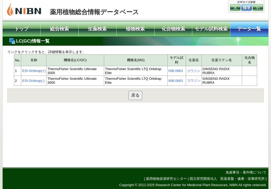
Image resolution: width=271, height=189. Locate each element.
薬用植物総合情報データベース (94, 11)
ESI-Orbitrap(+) (34, 71)
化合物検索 (173, 29)
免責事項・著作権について (246, 172)
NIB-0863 (175, 71)
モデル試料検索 (211, 29)
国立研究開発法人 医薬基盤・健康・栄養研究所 (227, 179)
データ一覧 (249, 29)
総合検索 (59, 29)
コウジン (193, 71)
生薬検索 (97, 29)
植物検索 (135, 29)
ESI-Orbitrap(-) (33, 81)
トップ (21, 29)
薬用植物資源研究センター (166, 179)
